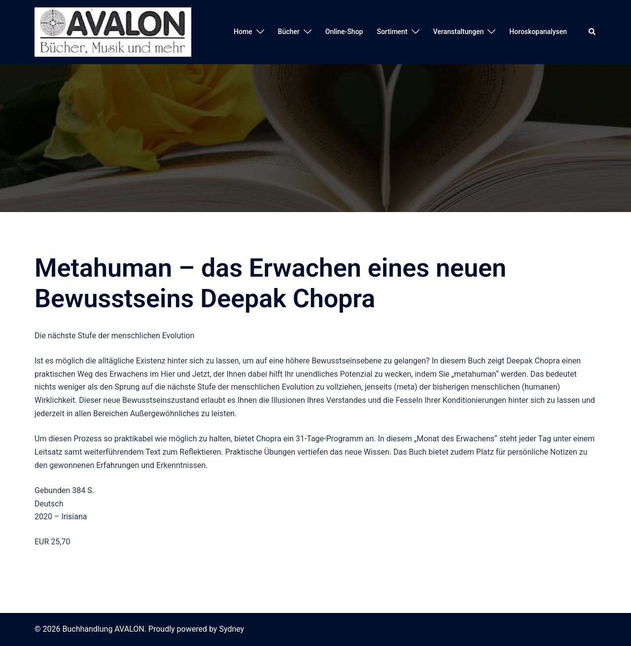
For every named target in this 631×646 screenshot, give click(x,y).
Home (243, 32)
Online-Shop (344, 32)
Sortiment (392, 32)
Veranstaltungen (458, 32)
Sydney (231, 629)
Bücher (289, 32)
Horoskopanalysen (538, 32)
